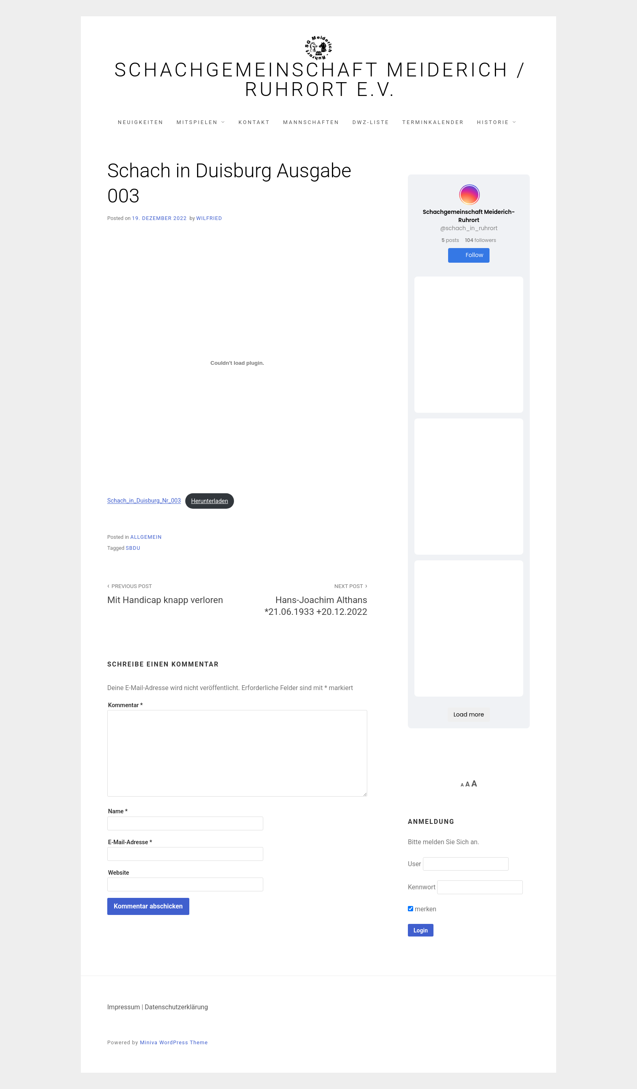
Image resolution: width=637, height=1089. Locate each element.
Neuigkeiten (141, 122)
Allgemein (146, 537)
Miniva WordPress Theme (174, 1042)
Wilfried (209, 218)
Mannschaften (311, 122)
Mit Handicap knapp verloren (167, 593)
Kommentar (125, 705)
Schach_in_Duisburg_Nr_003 (144, 501)
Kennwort (422, 887)
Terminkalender (433, 122)
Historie (493, 122)
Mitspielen (197, 122)
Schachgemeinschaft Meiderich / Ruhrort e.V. (320, 79)
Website (118, 872)
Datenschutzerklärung (176, 1007)
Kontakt (254, 122)
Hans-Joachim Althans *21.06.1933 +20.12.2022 (306, 599)
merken (422, 909)
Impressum (123, 1007)
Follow (468, 255)
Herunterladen (209, 501)
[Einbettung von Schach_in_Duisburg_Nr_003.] (237, 363)
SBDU (133, 548)
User (414, 864)
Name (118, 811)
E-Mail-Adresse (130, 842)
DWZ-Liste (370, 122)
